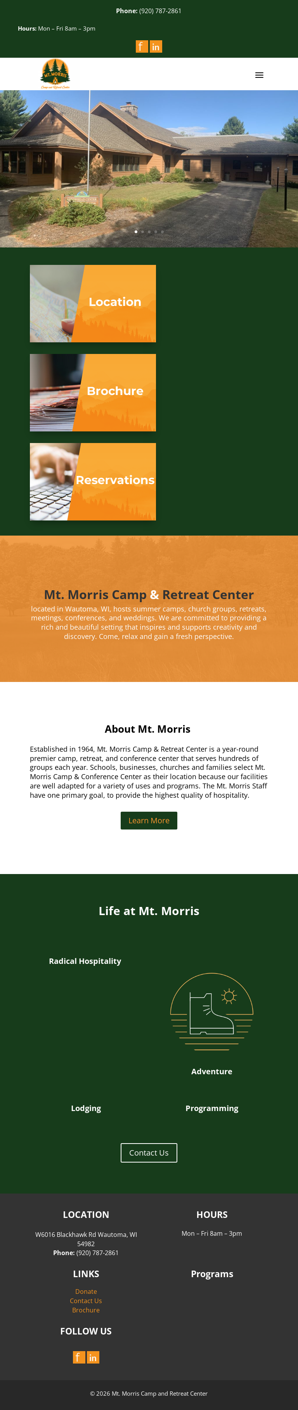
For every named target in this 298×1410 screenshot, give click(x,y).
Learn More (149, 820)
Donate (86, 1291)
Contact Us (149, 1152)
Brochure (86, 1310)
